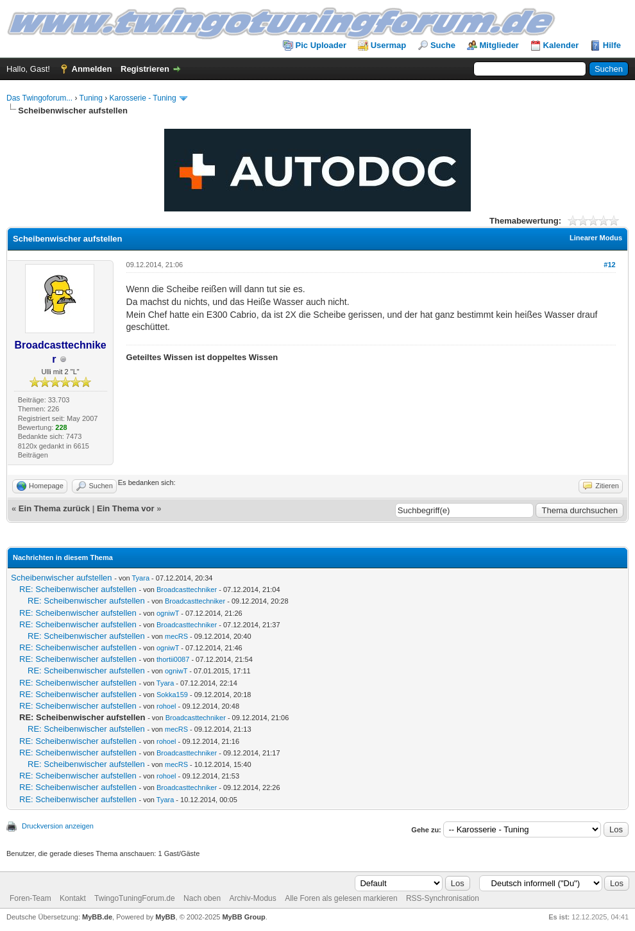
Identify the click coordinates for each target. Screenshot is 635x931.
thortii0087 (173, 659)
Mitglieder (499, 45)
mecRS (176, 636)
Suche (442, 45)
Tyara (140, 578)
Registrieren (145, 69)
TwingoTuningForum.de (134, 898)
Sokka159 (172, 694)
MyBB (165, 917)
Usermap (389, 45)
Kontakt (73, 898)
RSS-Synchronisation (442, 898)
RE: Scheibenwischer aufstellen (78, 589)
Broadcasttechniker (187, 589)
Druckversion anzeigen (58, 826)
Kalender (561, 45)
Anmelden (92, 69)
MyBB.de (97, 917)
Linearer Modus (596, 238)
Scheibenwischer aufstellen (61, 577)
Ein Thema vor (126, 508)
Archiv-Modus (252, 898)
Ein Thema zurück (54, 508)
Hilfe (612, 45)
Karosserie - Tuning (143, 98)
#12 (609, 264)
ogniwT (168, 613)
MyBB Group (243, 917)
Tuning (91, 98)
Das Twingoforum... (39, 98)
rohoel (166, 706)
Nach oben (202, 898)
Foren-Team (30, 898)
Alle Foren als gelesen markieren (341, 898)
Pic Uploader (321, 45)
